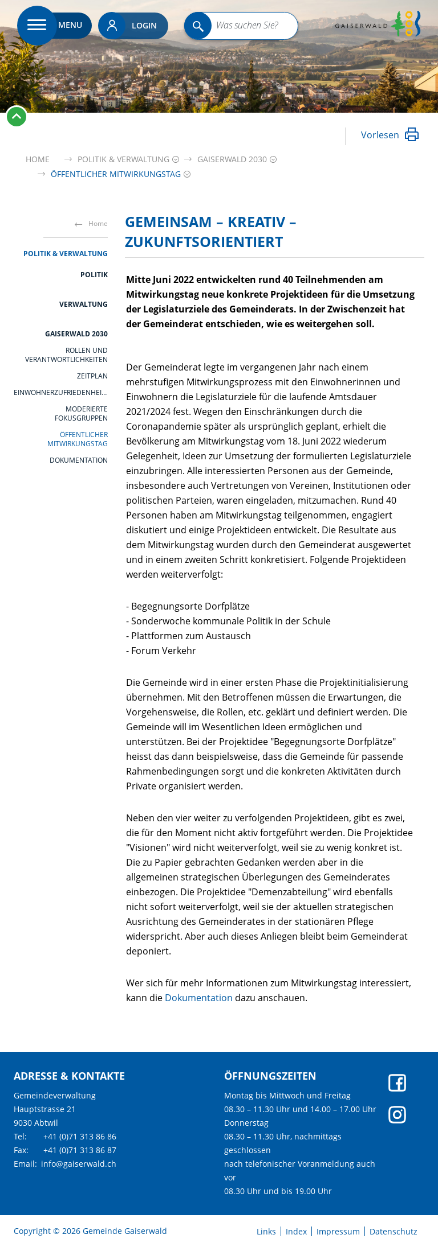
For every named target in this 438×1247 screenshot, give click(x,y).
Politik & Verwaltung (65, 253)
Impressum (338, 1231)
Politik (94, 274)
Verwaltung (83, 304)
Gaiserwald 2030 (76, 334)
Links (266, 1231)
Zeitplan (92, 376)
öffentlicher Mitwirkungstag (77, 439)
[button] (123, 159)
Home (38, 159)
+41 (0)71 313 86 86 (79, 1136)
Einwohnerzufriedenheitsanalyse (61, 392)
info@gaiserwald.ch (78, 1163)
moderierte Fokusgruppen (81, 414)
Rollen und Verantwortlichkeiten (66, 355)
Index (296, 1231)
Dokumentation (79, 460)
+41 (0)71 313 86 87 (79, 1150)
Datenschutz (393, 1231)
